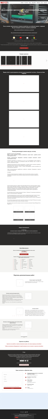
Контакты (45, 2)
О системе (26, 2)
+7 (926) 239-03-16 (24, 251)
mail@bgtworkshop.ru (44, 0)
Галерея (22, 2)
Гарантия (38, 2)
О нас (42, 2)
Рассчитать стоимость (24, 48)
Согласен (17, 417)
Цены (30, 2)
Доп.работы (34, 2)
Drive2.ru (22, 360)
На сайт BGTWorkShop (24, 364)
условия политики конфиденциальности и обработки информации (13, 386)
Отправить (12, 388)
